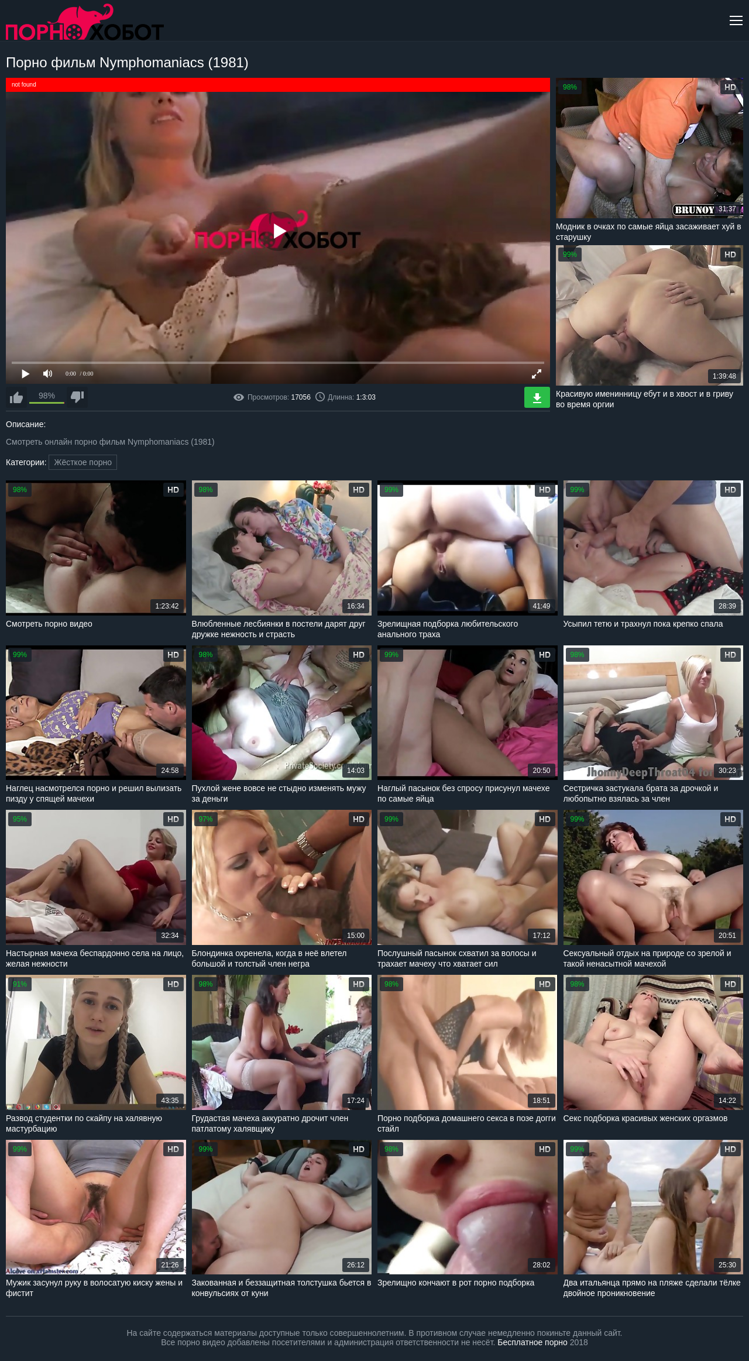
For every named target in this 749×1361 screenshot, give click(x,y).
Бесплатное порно (532, 1342)
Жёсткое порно (83, 462)
